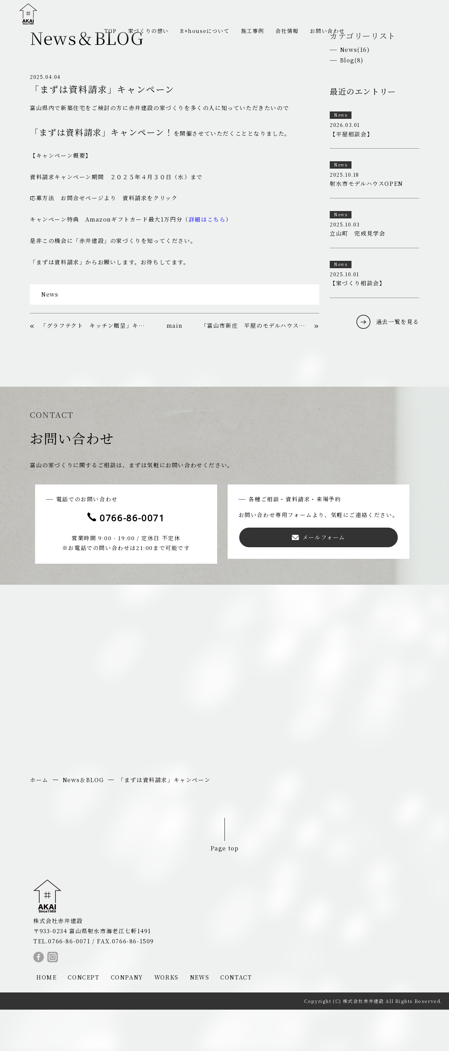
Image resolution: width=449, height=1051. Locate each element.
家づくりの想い (144, 30)
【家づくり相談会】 (357, 323)
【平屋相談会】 (351, 174)
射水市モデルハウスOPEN (366, 224)
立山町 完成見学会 (357, 274)
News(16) (355, 90)
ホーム (39, 821)
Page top (224, 889)
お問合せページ (82, 238)
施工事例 (254, 30)
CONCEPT (83, 1019)
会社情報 (290, 30)
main (174, 366)
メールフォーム (319, 578)
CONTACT (236, 1019)
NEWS (199, 1019)
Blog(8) (352, 100)
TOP (105, 30)
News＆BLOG (83, 821)
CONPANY (127, 1019)
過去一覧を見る (397, 361)
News (49, 334)
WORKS (166, 1019)
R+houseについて (203, 30)
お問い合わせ (332, 30)
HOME (46, 1019)
